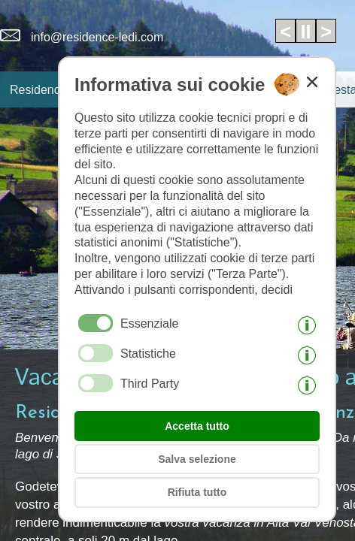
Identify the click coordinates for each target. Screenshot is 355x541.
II (306, 31)
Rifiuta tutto (197, 492)
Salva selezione (197, 459)
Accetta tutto (197, 426)
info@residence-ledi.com (81, 37)
